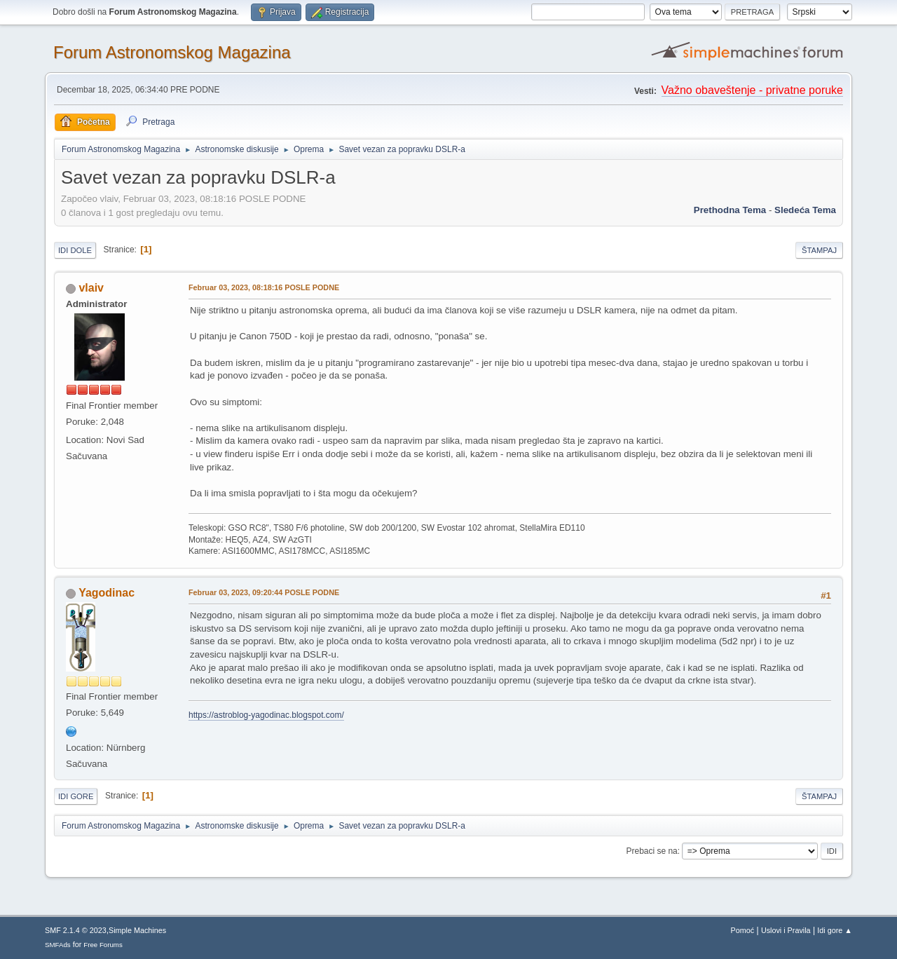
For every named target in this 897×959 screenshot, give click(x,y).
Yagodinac (106, 593)
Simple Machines (137, 930)
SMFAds (58, 944)
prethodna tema (730, 210)
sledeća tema (805, 210)
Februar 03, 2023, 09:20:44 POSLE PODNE (264, 592)
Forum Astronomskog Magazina (172, 52)
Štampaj (819, 250)
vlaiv (91, 288)
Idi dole (75, 250)
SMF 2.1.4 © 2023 (76, 930)
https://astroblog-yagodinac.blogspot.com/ (266, 715)
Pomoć (743, 930)
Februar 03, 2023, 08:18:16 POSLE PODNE (264, 287)
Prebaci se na (652, 851)
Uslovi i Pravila (786, 930)
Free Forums (103, 944)
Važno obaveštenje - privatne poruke (752, 90)
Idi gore (75, 796)
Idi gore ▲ (834, 930)
